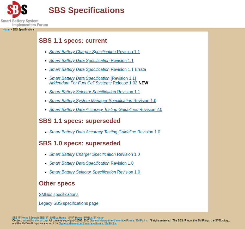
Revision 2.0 (105, 109)
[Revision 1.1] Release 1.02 (93, 80)
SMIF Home (75, 217)
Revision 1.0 (102, 100)
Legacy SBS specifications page (69, 203)
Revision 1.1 (94, 51)
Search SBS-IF (39, 217)
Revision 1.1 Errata (97, 69)
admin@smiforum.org (35, 220)
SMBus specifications (58, 194)
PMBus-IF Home (93, 217)
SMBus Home (58, 217)
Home (6, 29)
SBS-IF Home (20, 217)
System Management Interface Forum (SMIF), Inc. (119, 220)
